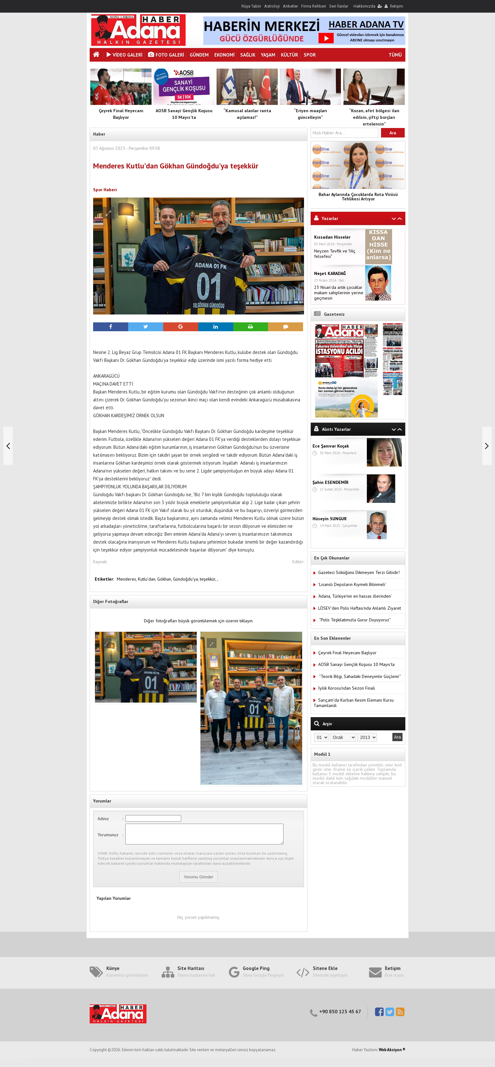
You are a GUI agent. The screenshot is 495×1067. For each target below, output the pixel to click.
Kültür (289, 55)
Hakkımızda (364, 6)
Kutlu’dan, (147, 579)
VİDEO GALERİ (124, 55)
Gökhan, (165, 579)
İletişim (396, 6)
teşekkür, (208, 579)
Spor (310, 55)
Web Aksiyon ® (392, 1053)
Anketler (290, 6)
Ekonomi (224, 55)
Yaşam (268, 55)
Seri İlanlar (338, 6)
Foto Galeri (166, 55)
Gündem (199, 55)
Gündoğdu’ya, (186, 579)
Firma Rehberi (313, 6)
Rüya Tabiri (251, 6)
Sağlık (247, 55)
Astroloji (272, 6)
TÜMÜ (395, 55)
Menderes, (127, 579)
